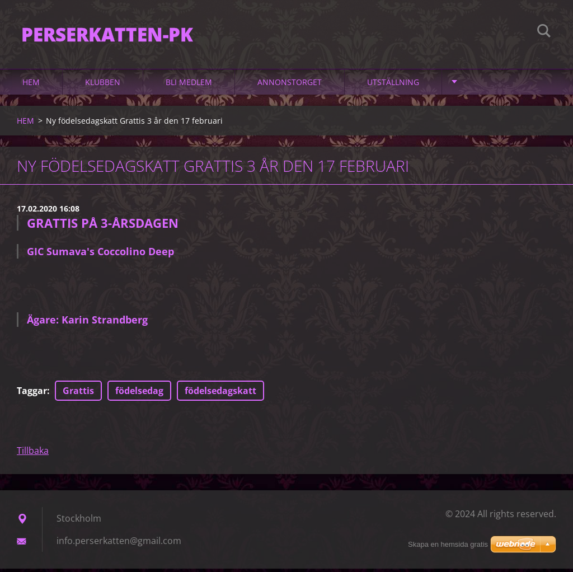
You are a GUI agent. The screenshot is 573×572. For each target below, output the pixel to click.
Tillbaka (33, 454)
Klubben (102, 84)
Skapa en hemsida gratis (448, 544)
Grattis (78, 394)
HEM (31, 84)
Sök (544, 32)
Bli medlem (189, 84)
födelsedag (139, 394)
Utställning (393, 84)
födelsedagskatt (220, 394)
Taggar (32, 394)
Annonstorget (289, 84)
